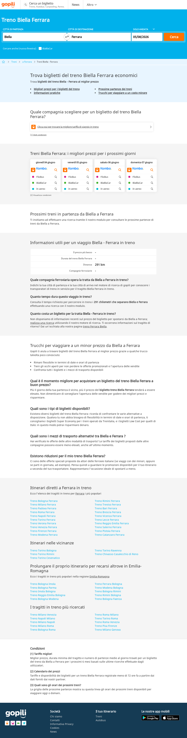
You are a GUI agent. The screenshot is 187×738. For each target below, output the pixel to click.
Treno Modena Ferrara (44, 534)
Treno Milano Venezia (43, 614)
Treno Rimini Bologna (108, 595)
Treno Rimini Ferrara (107, 501)
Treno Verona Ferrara (43, 523)
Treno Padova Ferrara (43, 508)
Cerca (174, 37)
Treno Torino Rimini (42, 554)
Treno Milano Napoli (42, 622)
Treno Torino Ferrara (42, 519)
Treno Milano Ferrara (43, 504)
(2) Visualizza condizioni (40, 195)
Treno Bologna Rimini (108, 591)
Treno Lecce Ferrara (107, 519)
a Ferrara (27, 61)
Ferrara (79, 493)
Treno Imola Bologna (43, 591)
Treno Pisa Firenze (106, 626)
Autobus (101, 720)
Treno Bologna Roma (43, 629)
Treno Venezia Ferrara (43, 527)
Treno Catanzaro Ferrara (109, 534)
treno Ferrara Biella (95, 326)
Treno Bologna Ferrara (44, 501)
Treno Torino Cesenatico (45, 558)
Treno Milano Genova (108, 629)
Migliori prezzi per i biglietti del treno (57, 89)
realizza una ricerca (42, 323)
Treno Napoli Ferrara (43, 516)
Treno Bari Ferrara (106, 508)
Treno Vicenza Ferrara (108, 516)
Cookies (54, 728)
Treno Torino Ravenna (108, 550)
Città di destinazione (80, 29)
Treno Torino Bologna (43, 550)
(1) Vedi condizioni (38, 134)
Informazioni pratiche (47, 93)
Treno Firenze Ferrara (43, 531)
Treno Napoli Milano (42, 618)
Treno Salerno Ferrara (108, 527)
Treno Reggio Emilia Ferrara (112, 523)
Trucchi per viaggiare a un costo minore (122, 93)
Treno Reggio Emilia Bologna (47, 595)
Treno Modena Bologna (109, 587)
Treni (14, 61)
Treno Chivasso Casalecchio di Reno (116, 554)
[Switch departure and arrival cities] (67, 37)
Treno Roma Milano (106, 614)
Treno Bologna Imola (43, 584)
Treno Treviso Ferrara (108, 504)
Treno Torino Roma (106, 618)
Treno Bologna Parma (43, 587)
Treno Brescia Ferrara (108, 512)
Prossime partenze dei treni (115, 89)
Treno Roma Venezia (107, 622)
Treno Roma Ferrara (42, 512)
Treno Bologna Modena (44, 599)
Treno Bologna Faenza (108, 599)
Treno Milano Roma (42, 626)
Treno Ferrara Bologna (108, 584)
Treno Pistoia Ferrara (107, 531)
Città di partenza (13, 29)
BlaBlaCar (45, 48)
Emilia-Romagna (99, 576)
